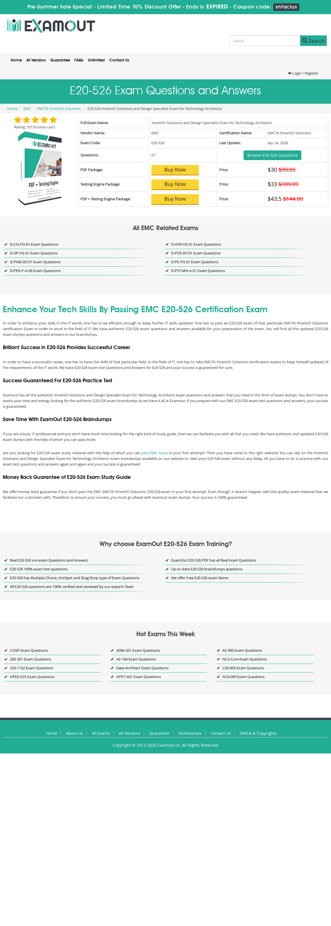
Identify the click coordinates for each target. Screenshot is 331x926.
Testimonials (190, 733)
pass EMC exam (154, 452)
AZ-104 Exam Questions (136, 659)
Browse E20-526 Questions (272, 155)
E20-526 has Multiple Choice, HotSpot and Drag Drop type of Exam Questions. (75, 577)
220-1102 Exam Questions (31, 667)
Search (313, 40)
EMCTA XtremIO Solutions (59, 108)
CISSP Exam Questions (29, 650)
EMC (27, 108)
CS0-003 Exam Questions (243, 667)
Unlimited (96, 60)
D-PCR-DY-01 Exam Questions (196, 253)
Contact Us (119, 60)
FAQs (78, 60)
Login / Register (303, 73)
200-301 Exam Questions (30, 659)
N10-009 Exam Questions (243, 676)
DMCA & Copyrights (258, 733)
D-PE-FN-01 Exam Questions (194, 261)
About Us (74, 733)
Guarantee (60, 60)
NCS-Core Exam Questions (244, 659)
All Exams (101, 733)
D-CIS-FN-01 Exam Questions (34, 244)
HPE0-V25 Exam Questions (32, 676)
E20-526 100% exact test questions (39, 569)
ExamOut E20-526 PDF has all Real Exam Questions (213, 560)
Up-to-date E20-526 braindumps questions (206, 569)
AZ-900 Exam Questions (242, 650)
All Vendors (36, 60)
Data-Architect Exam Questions (142, 667)
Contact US (220, 733)
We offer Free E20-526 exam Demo (200, 577)
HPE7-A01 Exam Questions (138, 676)
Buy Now (175, 169)
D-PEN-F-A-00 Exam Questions (35, 270)
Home (16, 60)
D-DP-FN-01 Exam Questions (34, 253)
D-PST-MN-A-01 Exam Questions (198, 270)
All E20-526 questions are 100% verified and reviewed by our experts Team (72, 586)
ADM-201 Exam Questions (138, 650)
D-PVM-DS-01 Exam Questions (35, 261)
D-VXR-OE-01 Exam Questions (196, 244)
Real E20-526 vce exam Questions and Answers (49, 560)
